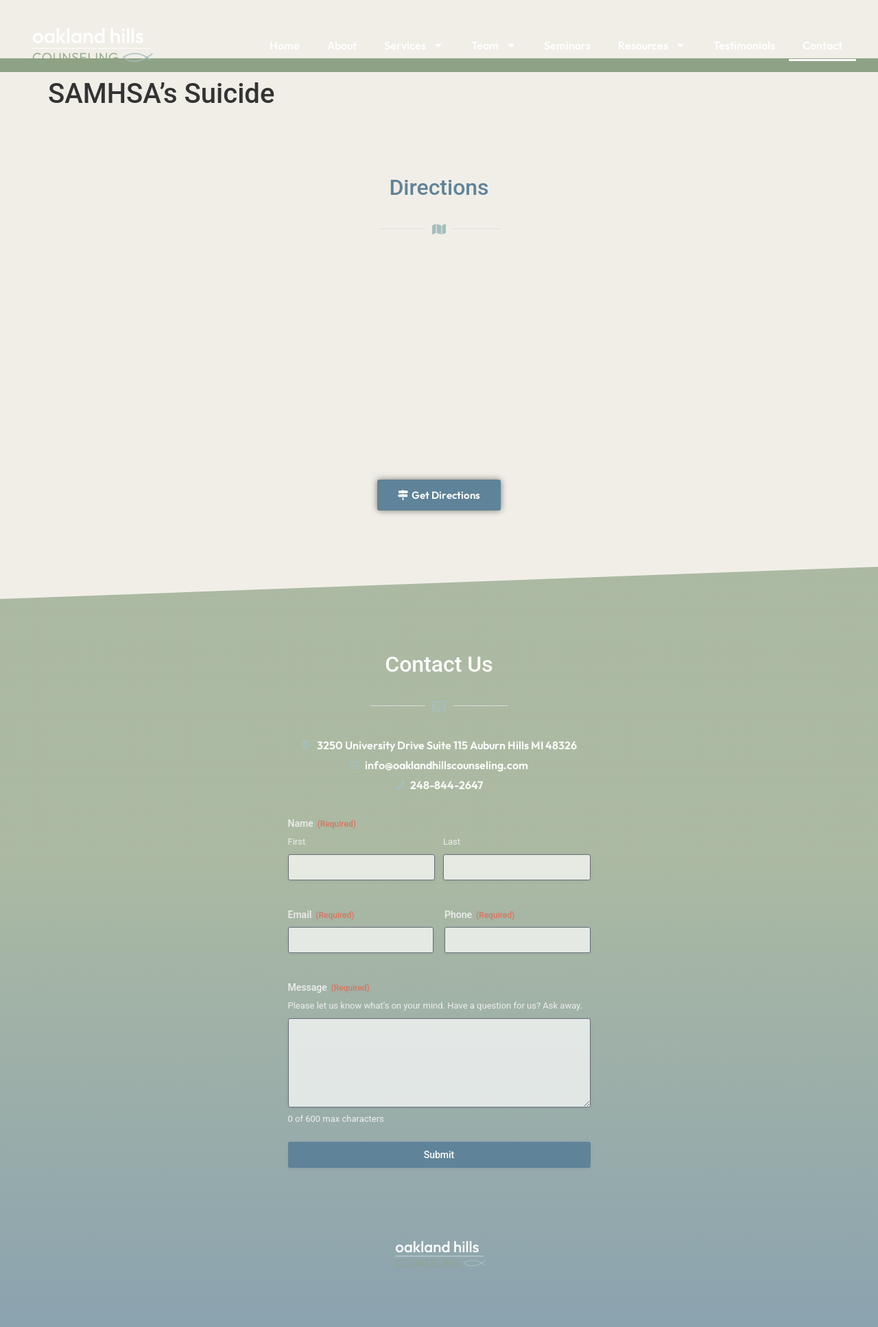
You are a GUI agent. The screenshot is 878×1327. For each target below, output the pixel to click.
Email (321, 915)
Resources (652, 45)
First (297, 841)
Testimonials (744, 45)
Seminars (567, 45)
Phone (479, 915)
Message (329, 988)
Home (285, 45)
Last (451, 841)
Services (414, 45)
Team (494, 45)
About (342, 45)
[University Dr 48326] (439, 363)
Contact (822, 45)
